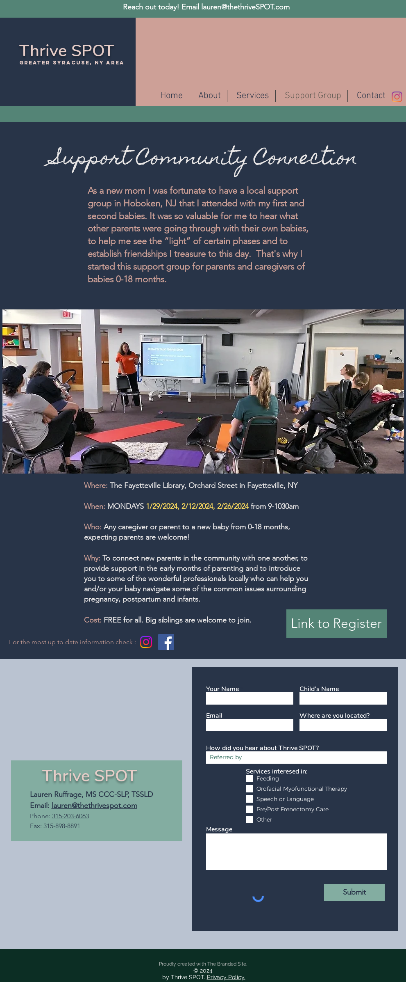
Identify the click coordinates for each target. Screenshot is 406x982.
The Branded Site (226, 964)
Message (219, 829)
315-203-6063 (70, 816)
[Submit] (354, 892)
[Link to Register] (336, 623)
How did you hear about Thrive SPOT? (262, 748)
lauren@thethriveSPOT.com (245, 6)
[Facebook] (166, 642)
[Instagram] (397, 97)
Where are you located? (334, 715)
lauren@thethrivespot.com (94, 805)
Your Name (222, 689)
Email (214, 715)
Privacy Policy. (226, 977)
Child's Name (319, 689)
